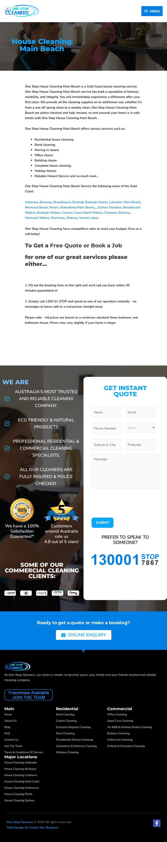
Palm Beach (85, 207)
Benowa (45, 202)
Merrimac (58, 218)
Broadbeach (62, 202)
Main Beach (132, 202)
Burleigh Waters (48, 212)
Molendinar (68, 207)
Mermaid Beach (36, 207)
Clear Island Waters (88, 212)
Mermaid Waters (37, 218)
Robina (72, 218)
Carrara (67, 212)
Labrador (115, 202)
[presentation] (125, 502)
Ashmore (31, 202)
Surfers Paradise (110, 207)
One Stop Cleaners (20, 822)
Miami (53, 207)
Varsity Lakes (89, 218)
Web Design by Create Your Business (33, 827)
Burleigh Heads (96, 202)
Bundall (78, 202)
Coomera (110, 212)
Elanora (124, 212)
